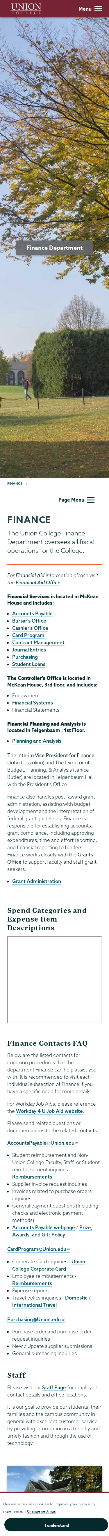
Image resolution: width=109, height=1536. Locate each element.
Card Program (28, 635)
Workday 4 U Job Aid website (49, 1111)
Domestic (76, 1298)
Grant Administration (36, 881)
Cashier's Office (30, 628)
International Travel (34, 1305)
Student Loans (28, 664)
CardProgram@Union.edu (38, 1249)
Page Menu (76, 500)
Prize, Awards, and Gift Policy (52, 1231)
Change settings (41, 1511)
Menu (90, 9)
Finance (14, 483)
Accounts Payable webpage (43, 1227)
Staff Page (54, 1387)
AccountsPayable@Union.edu (42, 1143)
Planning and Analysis (36, 741)
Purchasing (25, 657)
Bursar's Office (29, 621)
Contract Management (38, 642)
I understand (57, 1525)
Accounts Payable (32, 613)
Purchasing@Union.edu (36, 1319)
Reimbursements (32, 1177)
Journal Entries (29, 650)
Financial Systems (32, 703)
